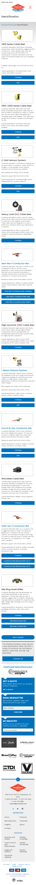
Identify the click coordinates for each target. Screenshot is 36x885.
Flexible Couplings (23, 838)
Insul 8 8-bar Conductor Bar (16, 428)
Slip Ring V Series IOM (18, 626)
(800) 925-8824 (7, 2)
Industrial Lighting (8, 856)
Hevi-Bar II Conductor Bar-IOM (18, 297)
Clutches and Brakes (10, 838)
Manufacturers (10, 821)
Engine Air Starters (8, 851)
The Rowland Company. (20, 874)
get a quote (8, 689)
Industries (23, 821)
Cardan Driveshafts (24, 843)
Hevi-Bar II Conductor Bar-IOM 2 (18, 302)
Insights (8, 824)
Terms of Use (17, 866)
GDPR (14, 864)
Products (11, 25)
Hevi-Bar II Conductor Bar (15, 263)
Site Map (6, 864)
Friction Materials (23, 851)
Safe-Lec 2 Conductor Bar (15, 525)
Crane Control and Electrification (10, 844)
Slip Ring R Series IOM (18, 621)
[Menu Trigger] (30, 7)
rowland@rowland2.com (18, 804)
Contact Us (18, 658)
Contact (8, 828)
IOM (18, 83)
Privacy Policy (24, 864)
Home (3, 25)
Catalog (18, 77)
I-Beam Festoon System (14, 370)
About (22, 824)
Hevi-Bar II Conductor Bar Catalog (18, 291)
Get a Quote (18, 637)
